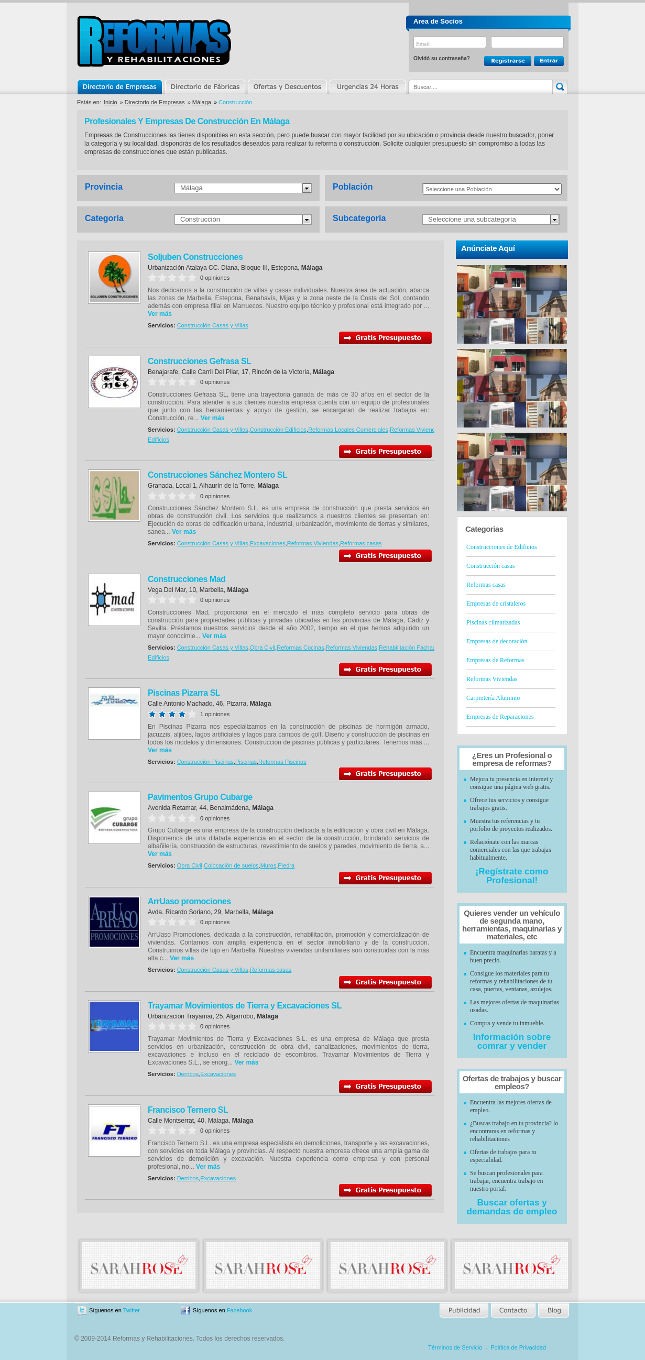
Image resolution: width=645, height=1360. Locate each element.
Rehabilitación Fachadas (410, 647)
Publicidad (464, 1310)
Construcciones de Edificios (501, 547)
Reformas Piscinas (282, 762)
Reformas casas (360, 543)
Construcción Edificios (278, 429)
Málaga (201, 102)
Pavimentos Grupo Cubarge (200, 797)
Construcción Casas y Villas (212, 325)
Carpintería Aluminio (493, 697)
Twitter (131, 1310)
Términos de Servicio (455, 1347)
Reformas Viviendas (415, 429)
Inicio (110, 102)
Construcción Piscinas (205, 762)
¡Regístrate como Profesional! (512, 876)
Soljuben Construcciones (195, 257)
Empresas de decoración (497, 641)
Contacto (513, 1310)
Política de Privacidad (518, 1347)
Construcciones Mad (186, 579)
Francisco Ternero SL (188, 1109)
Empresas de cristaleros (496, 603)
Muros (268, 865)
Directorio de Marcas (204, 87)
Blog (553, 1310)
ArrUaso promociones (189, 901)
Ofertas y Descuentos (287, 87)
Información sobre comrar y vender (512, 1041)
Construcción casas (490, 565)
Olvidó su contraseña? (441, 58)
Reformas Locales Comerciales (348, 429)
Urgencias (367, 87)
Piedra (286, 865)
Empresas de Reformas (495, 660)
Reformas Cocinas (300, 647)
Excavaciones (268, 543)
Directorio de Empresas (120, 87)
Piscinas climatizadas (493, 622)
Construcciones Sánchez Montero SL (217, 474)
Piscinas (246, 762)
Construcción (200, 219)
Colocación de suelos (231, 865)
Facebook (239, 1310)
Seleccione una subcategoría (472, 219)
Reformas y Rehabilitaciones (154, 41)
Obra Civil (262, 647)
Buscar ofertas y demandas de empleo (512, 1207)
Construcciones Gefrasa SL (199, 361)
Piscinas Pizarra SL (184, 692)
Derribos (188, 1074)
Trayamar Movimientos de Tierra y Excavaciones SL (245, 1005)
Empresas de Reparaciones (500, 716)
